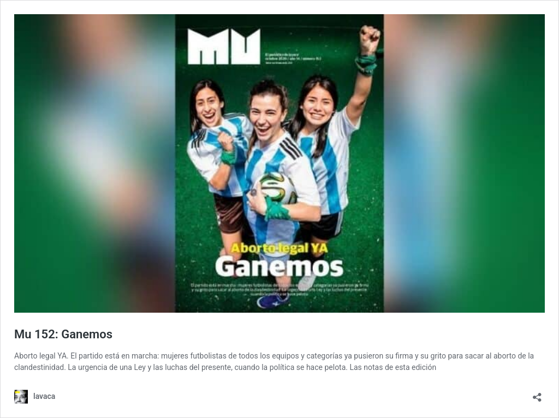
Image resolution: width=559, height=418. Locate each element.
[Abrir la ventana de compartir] (537, 393)
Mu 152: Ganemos (63, 334)
